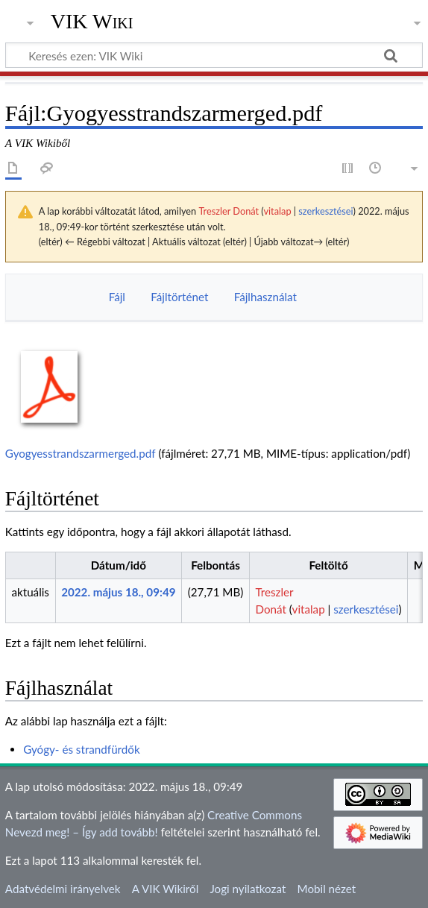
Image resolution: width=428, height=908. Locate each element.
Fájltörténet (179, 296)
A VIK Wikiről (165, 888)
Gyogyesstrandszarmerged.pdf (80, 453)
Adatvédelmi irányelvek (63, 888)
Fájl (117, 296)
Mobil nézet (327, 888)
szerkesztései (325, 211)
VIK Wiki (92, 21)
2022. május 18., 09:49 (118, 592)
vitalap (277, 211)
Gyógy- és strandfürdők (81, 749)
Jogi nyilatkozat (248, 888)
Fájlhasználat (265, 296)
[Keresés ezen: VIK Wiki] (214, 55)
